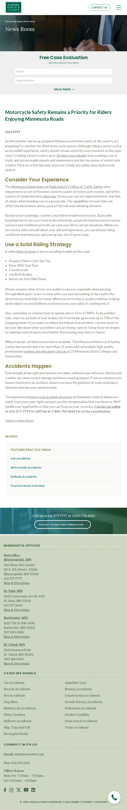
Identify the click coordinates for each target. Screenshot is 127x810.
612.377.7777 (57, 516)
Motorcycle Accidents (26, 467)
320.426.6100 (14, 659)
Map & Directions (16, 583)
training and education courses (45, 351)
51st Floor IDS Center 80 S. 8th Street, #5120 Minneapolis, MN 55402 (21, 569)
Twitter (18, 790)
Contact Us (99, 7)
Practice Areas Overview (28, 485)
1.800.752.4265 (83, 516)
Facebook (5, 790)
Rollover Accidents (24, 476)
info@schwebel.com (29, 754)
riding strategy (26, 251)
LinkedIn (33, 790)
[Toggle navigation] (119, 7)
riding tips (49, 196)
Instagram (11, 790)
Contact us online (107, 407)
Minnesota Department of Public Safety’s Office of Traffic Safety (57, 187)
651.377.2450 (13, 605)
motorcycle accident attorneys (51, 397)
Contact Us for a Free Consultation (61, 524)
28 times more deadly (71, 156)
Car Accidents (21, 458)
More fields (62, 89)
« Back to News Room (19, 420)
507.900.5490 (14, 632)
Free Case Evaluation (63, 57)
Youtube (26, 790)
